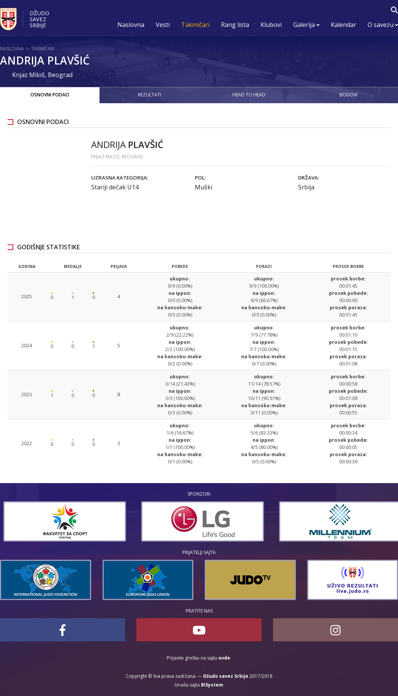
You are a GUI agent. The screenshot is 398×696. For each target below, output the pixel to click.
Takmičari (195, 24)
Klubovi (271, 24)
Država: (308, 177)
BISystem (212, 685)
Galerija (306, 24)
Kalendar (343, 24)
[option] (192, 521)
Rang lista (235, 24)
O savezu (383, 24)
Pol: (200, 177)
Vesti (163, 24)
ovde (224, 658)
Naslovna (130, 24)
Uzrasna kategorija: (119, 177)
